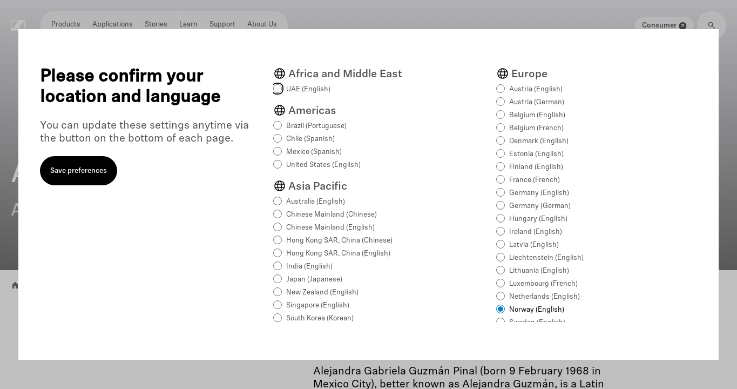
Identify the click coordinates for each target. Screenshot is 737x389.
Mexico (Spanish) (314, 152)
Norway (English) (536, 309)
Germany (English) (539, 193)
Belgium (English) (537, 115)
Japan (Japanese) (314, 279)
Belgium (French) (536, 128)
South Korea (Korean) (320, 318)
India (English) (309, 266)
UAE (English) (308, 89)
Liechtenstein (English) (546, 257)
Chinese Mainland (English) (330, 227)
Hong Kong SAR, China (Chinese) (339, 240)
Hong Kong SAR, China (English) (338, 253)
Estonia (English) (536, 154)
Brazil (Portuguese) (316, 126)
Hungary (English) (538, 219)
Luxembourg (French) (543, 283)
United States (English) (323, 165)
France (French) (534, 180)
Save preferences (78, 171)
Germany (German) (540, 206)
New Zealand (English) (322, 292)
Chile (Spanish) (310, 139)
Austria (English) (536, 89)
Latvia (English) (534, 245)
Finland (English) (536, 167)
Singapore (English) (317, 305)
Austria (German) (536, 102)
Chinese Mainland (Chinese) (331, 214)
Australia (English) (315, 201)
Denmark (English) (539, 141)
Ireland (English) (535, 232)
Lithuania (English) (539, 270)
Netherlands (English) (544, 296)
